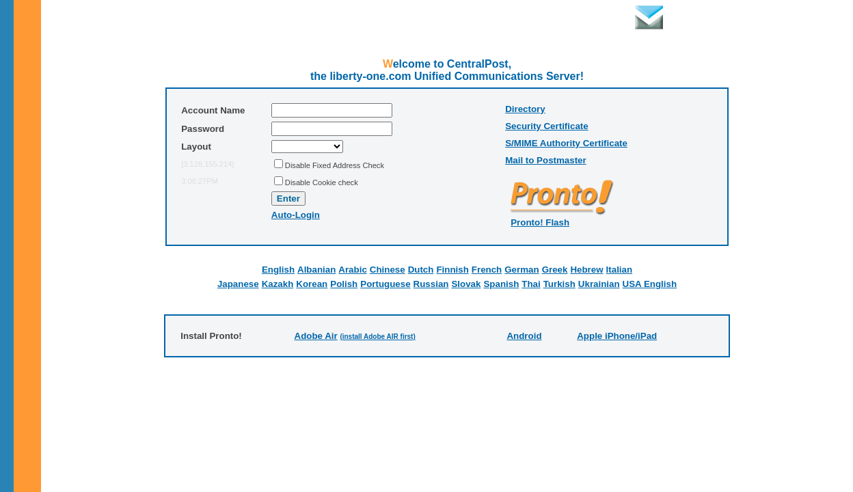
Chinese (387, 269)
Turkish (559, 284)
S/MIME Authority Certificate (566, 143)
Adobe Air (316, 336)
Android (523, 336)
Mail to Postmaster (545, 160)
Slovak (465, 284)
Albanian (316, 269)
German (521, 269)
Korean (311, 284)
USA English (650, 284)
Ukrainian (599, 284)
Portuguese (385, 284)
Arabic (352, 269)
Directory (525, 109)
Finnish (452, 269)
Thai (531, 284)
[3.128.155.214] (207, 164)
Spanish (501, 284)
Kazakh (278, 284)
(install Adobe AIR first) (377, 336)
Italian (619, 269)
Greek (555, 269)
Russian (431, 284)
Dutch (421, 269)
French (487, 269)
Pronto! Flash (540, 222)
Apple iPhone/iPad (617, 336)
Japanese (238, 284)
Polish (343, 284)
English (278, 269)
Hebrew (586, 269)
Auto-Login (295, 215)
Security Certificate (546, 126)
